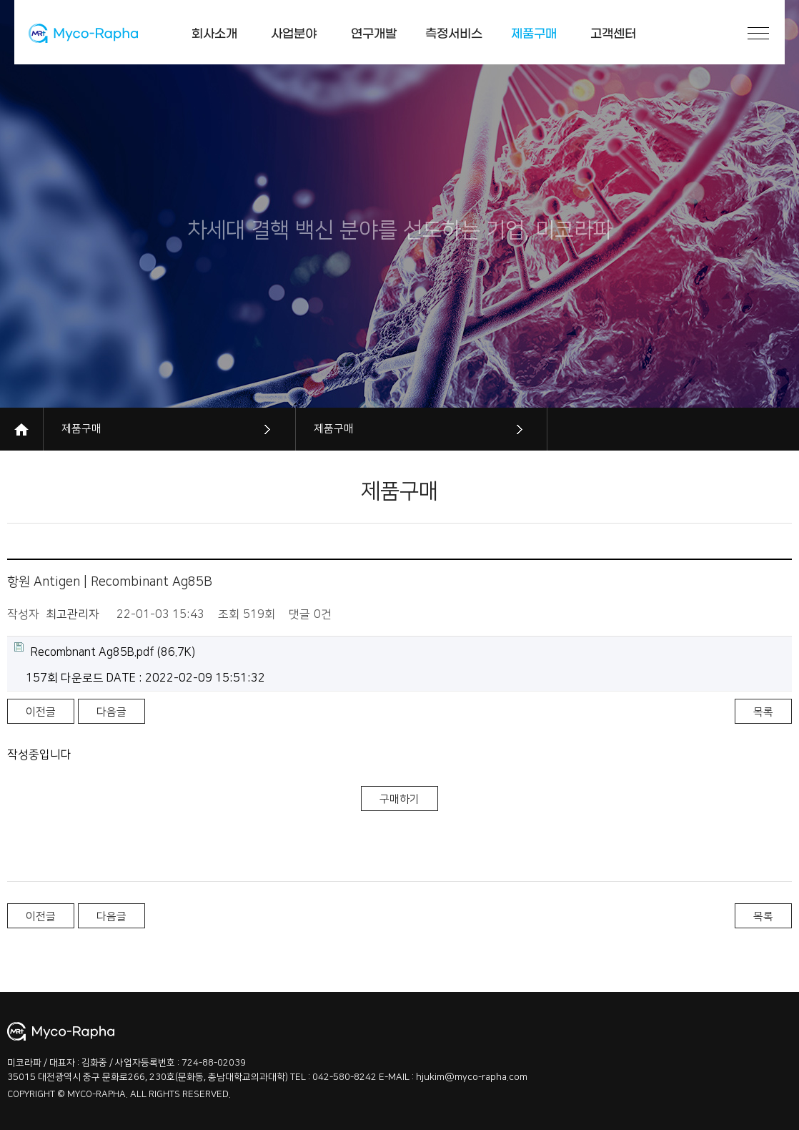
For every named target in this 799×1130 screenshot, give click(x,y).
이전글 (41, 712)
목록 (763, 712)
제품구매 (81, 429)
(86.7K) (104, 650)
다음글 (111, 712)
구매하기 (399, 799)
